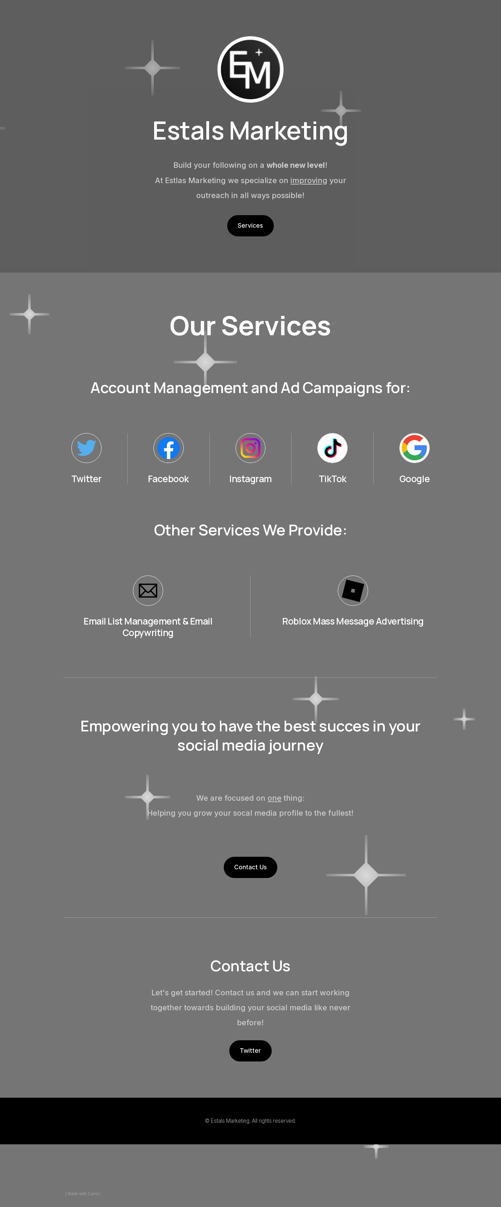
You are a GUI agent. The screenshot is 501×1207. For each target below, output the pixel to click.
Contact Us (250, 867)
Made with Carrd (83, 1193)
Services (250, 225)
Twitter (250, 1050)
